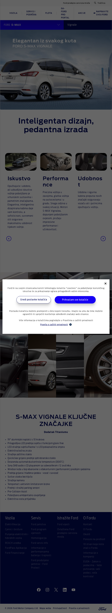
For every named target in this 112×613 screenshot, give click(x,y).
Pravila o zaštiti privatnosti (56, 324)
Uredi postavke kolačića (33, 299)
